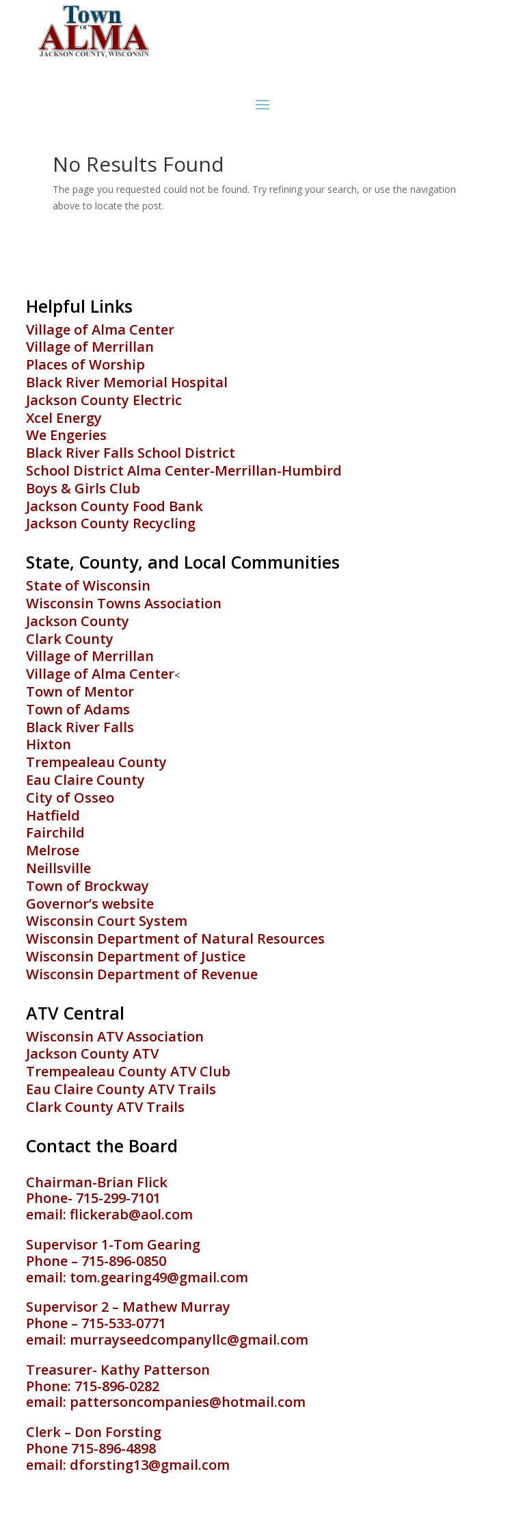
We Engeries (66, 435)
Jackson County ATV (92, 1053)
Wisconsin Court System (106, 920)
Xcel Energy (64, 418)
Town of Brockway (87, 886)
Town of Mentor (80, 691)
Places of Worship (85, 364)
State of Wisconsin (88, 585)
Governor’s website (90, 903)
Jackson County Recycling (111, 523)
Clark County (69, 639)
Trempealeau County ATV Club (128, 1071)
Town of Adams (78, 709)
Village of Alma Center (100, 329)
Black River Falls (80, 727)
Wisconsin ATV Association (115, 1036)
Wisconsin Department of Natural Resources (175, 938)
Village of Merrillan (90, 346)
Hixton (48, 744)
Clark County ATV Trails (105, 1107)
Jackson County (77, 621)
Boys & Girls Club (83, 488)
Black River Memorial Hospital (127, 382)
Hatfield (53, 815)
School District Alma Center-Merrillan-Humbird (184, 470)
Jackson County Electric (104, 400)
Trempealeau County (96, 762)
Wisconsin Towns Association (123, 603)
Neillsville (58, 868)
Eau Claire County (85, 780)
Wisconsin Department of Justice (135, 956)
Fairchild (55, 832)
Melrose (52, 850)
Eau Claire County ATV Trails (121, 1089)
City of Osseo (70, 797)
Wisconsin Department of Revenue (142, 974)
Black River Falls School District (130, 452)
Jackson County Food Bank (114, 506)
